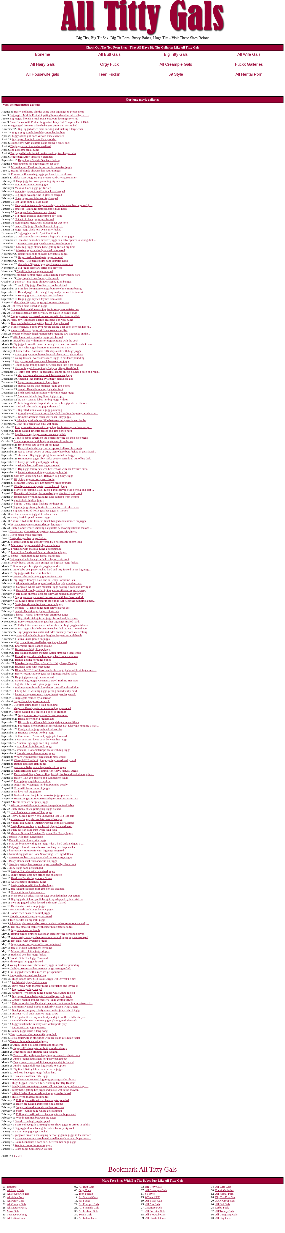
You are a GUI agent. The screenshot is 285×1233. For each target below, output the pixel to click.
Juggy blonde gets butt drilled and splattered (36, 874)
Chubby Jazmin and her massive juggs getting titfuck (40, 968)
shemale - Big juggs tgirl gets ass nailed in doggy (46, 455)
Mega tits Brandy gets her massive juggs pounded (42, 482)
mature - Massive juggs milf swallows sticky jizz (39, 330)
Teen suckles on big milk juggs (27, 919)
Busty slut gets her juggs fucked (28, 538)
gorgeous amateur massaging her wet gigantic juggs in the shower (53, 1135)
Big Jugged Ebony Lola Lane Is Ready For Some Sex (44, 579)
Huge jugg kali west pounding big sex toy (40, 181)
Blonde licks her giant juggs (30, 763)
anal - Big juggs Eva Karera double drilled (42, 285)
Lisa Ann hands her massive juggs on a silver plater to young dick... (57, 240)
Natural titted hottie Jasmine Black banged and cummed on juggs (48, 521)
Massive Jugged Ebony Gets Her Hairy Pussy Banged (46, 663)
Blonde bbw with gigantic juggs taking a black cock (40, 142)
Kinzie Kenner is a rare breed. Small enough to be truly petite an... (53, 1138)
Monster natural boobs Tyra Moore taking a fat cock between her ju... (51, 326)
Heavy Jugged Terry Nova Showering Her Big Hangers (42, 815)
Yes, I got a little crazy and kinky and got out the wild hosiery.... (48, 1017)
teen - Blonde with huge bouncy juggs (31, 909)
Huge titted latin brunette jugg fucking (35, 1051)
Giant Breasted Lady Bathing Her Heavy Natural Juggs (46, 770)
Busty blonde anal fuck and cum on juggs (38, 604)
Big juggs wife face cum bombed (32, 573)
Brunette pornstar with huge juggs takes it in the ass (43, 441)
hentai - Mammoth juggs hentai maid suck (35, 555)
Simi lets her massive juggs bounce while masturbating (50, 288)
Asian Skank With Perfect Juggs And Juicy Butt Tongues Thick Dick (49, 122)
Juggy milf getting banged (27, 989)
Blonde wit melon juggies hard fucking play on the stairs (49, 583)
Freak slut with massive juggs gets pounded (36, 548)
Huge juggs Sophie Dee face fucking (39, 160)
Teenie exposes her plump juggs (33, 1145)
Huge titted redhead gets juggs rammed (40, 257)
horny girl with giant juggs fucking (38, 462)
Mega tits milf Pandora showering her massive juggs (41, 167)
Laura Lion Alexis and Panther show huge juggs (39, 552)
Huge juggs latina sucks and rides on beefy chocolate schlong (51, 632)
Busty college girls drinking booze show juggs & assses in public (52, 1124)
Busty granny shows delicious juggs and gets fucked (43, 1062)
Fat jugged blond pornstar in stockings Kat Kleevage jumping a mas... (55, 600)
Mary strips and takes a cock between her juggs (42, 361)
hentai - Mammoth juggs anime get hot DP (42, 472)
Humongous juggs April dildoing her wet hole (41, 222)
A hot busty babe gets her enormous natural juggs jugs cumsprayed (49, 937)
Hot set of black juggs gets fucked (34, 219)
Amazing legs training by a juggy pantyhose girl (45, 378)
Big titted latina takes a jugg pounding (40, 410)
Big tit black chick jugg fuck (26, 534)
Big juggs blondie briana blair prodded (34, 139)
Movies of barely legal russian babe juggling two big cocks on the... (51, 333)
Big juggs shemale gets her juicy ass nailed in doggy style (44, 312)
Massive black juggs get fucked (33, 187)
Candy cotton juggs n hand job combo (40, 729)
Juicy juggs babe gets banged (26, 867)
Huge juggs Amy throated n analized (31, 156)
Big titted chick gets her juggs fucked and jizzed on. (48, 618)
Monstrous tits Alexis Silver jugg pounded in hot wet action (45, 895)
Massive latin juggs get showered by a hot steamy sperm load (46, 541)
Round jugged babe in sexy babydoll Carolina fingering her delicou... (58, 413)
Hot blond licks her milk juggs (34, 746)
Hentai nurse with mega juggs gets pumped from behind (46, 496)
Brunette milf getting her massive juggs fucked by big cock (48, 493)
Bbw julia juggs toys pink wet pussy (37, 423)
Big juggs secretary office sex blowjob (40, 267)
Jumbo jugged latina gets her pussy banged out (40, 1058)
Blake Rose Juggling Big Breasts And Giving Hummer (44, 177)
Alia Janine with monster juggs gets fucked (38, 337)
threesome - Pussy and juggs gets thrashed (42, 736)
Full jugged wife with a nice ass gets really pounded (46, 1114)
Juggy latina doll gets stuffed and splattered (43, 715)
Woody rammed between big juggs (36, 1117)
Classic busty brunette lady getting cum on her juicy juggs (43, 531)
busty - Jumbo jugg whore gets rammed (39, 1110)
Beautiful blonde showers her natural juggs (36, 170)
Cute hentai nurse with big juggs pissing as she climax (44, 1079)
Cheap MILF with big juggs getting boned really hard (46, 690)
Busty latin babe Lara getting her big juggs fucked (40, 323)
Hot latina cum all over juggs (31, 184)
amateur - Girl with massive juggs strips (35, 1013)
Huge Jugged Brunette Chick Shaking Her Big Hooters (43, 1082)
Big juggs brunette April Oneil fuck (38, 233)
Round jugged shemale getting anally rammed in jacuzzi (50, 292)
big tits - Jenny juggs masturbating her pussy (36, 524)
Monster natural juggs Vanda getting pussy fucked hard (48, 274)
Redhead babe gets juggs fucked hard (34, 1072)
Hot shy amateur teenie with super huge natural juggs (41, 926)
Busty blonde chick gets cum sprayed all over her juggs (50, 448)
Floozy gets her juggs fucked (26, 961)
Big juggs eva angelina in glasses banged (38, 194)
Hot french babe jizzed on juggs (29, 305)
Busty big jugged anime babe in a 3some (39, 1103)
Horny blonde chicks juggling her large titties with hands (49, 635)
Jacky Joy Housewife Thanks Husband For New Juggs (42, 319)
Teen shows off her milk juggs (30, 1076)
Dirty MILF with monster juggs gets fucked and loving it (45, 985)
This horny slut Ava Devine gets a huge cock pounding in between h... (52, 1003)
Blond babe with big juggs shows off (39, 406)
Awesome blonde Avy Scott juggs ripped (41, 396)
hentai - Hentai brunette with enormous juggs (42, 614)
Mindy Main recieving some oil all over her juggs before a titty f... (50, 1086)
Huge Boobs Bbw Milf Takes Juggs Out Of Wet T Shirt (44, 978)
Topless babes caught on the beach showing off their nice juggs (51, 437)
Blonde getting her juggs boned (33, 659)
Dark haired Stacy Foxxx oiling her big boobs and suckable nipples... (54, 774)
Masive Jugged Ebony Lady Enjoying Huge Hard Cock (46, 368)
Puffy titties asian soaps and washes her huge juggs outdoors (53, 625)
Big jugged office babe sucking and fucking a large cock (50, 129)
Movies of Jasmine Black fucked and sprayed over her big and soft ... (54, 489)
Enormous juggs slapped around (33, 645)
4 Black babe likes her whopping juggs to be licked (41, 1093)
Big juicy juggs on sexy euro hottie (34, 479)
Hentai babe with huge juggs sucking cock (37, 576)
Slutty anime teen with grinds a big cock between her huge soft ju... (53, 205)
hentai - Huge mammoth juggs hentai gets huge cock (45, 694)
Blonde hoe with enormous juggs (36, 753)
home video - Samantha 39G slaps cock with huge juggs (48, 351)
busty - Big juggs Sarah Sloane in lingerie (39, 226)
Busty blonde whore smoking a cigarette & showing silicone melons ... (51, 527)
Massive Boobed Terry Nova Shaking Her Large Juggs (40, 857)
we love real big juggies (28, 791)
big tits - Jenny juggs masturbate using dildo (40, 434)
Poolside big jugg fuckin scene (29, 982)
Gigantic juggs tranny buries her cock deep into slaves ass (46, 507)
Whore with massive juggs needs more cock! (40, 756)
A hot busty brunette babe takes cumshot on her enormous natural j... (49, 923)
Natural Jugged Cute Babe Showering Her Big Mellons (41, 854)
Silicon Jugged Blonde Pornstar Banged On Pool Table (42, 805)
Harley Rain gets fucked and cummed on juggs (41, 777)
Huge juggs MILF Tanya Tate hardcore (40, 295)
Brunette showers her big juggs (36, 732)
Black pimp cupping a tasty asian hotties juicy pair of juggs (46, 1010)
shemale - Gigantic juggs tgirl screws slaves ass (45, 264)
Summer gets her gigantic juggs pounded (36, 566)
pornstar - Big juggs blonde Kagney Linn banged (43, 281)
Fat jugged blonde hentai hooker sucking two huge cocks (43, 153)
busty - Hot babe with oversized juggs (33, 871)
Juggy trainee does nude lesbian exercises (40, 1107)
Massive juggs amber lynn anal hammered (40, 250)
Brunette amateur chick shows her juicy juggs (44, 416)
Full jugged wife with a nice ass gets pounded (36, 971)
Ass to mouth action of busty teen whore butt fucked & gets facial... (57, 451)
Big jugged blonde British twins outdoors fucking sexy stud (44, 118)
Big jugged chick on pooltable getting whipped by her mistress (47, 899)
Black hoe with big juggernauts (36, 718)
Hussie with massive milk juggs (30, 1096)
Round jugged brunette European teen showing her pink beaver (47, 933)
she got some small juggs (24, 149)
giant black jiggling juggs (28, 500)
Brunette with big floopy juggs (33, 649)
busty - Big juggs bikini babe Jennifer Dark (43, 260)
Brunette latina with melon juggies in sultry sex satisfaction (45, 309)
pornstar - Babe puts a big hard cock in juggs (40, 767)
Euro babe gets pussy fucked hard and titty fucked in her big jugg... (52, 569)
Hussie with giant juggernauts (26, 836)
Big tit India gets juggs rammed (34, 271)
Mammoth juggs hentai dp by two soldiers (35, 545)
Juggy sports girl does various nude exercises (38, 135)
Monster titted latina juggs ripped (30, 951)
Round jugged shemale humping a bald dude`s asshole (46, 656)
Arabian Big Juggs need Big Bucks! (37, 743)
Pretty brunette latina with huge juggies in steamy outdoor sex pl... (53, 427)
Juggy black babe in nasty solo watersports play (39, 1024)
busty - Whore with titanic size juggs (32, 885)
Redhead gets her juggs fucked (28, 954)
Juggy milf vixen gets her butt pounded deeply (41, 784)
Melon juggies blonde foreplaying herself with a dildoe (47, 687)
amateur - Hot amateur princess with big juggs (43, 749)
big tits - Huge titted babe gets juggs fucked (41, 642)
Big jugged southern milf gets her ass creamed (37, 888)
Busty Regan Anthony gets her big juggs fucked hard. (49, 621)
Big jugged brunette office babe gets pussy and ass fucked (43, 125)
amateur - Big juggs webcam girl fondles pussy (45, 243)
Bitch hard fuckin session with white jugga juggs (46, 392)
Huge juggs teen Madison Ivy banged (36, 198)
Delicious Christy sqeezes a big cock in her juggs (46, 236)
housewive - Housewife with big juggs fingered (36, 850)
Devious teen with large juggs (28, 906)
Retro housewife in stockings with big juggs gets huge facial (45, 1037)
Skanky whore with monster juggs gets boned (44, 385)
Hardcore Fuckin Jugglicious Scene (31, 878)
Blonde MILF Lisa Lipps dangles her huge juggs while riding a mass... (56, 670)
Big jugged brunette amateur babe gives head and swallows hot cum (52, 344)
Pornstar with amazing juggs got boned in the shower (41, 174)
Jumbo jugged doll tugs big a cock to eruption (40, 711)
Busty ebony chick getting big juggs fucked (36, 808)
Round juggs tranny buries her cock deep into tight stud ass (49, 354)
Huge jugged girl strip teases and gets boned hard (43, 430)
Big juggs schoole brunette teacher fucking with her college (52, 628)
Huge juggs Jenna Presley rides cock (37, 278)
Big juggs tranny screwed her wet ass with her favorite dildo (45, 316)
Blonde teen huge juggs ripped (32, 1121)
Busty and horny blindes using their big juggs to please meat (49, 111)
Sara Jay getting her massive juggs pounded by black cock (42, 864)
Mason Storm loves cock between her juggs (42, 739)
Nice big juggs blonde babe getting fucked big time (45, 246)
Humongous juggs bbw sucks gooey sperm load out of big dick (54, 458)
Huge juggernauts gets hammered (34, 677)
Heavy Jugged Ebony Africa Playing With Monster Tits (46, 798)
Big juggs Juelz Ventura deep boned (35, 212)
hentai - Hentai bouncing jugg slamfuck (40, 389)
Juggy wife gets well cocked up (28, 975)
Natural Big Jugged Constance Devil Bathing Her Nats (46, 680)
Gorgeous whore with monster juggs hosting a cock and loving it (53, 586)
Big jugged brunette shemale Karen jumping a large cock (48, 652)
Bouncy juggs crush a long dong (29, 1030)
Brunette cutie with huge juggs (33, 666)
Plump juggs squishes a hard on (32, 781)
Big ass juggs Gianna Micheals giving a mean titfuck (48, 722)
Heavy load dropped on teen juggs (30, 517)
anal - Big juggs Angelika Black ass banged (40, 191)
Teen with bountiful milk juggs (32, 788)
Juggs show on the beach (25, 930)
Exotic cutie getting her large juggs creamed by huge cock (46, 1055)
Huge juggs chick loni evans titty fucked (38, 229)
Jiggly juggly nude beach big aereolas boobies (38, 132)
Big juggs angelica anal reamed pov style (38, 215)
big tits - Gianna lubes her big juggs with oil (43, 399)
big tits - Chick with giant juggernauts (37, 684)
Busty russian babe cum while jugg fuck (34, 829)
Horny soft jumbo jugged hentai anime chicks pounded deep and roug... (59, 371)
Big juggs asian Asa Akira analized (30, 146)
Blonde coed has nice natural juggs (30, 913)
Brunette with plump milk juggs (27, 840)
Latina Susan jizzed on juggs (33, 638)
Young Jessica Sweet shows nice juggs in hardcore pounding (50, 357)
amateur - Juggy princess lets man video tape (36, 819)
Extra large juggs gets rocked (31, 1131)
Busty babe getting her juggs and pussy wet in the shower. (45, 1089)
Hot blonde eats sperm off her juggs (38, 444)
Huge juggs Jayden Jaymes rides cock (40, 298)
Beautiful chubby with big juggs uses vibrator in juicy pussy (51, 590)
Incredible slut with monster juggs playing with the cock (45, 340)
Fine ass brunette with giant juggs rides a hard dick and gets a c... (46, 843)
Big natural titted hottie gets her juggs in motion (40, 510)
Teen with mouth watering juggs (29, 1041)
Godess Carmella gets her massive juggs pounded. (43, 795)
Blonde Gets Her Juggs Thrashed (29, 958)
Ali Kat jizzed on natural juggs (28, 881)
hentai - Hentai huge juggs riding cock (37, 611)
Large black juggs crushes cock (32, 701)
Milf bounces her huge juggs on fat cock (36, 163)
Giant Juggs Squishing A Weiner (33, 1148)
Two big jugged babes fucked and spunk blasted (38, 902)
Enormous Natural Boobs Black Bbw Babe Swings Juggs (45, 1006)
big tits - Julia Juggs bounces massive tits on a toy (42, 347)
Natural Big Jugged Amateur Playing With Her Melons (42, 822)
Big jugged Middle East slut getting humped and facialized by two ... (49, 115)
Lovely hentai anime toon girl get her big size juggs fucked (44, 562)
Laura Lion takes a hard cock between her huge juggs (45, 1141)
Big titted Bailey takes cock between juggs (37, 1069)
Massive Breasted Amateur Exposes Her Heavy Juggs (42, 833)
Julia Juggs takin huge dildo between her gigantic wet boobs (52, 403)
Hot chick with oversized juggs (29, 940)
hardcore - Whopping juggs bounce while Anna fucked (43, 992)
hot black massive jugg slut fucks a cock (34, 514)
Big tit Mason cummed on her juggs (32, 947)
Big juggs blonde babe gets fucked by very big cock (39, 559)
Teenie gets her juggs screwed (28, 892)
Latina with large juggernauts (29, 1027)
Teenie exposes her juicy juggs (30, 801)
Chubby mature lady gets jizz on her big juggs (40, 486)
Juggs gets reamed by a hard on (33, 697)
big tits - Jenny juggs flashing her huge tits (38, 503)
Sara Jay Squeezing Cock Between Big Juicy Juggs (43, 475)
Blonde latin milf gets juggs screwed (39, 465)
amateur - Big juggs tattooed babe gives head (41, 208)
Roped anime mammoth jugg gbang (38, 382)
